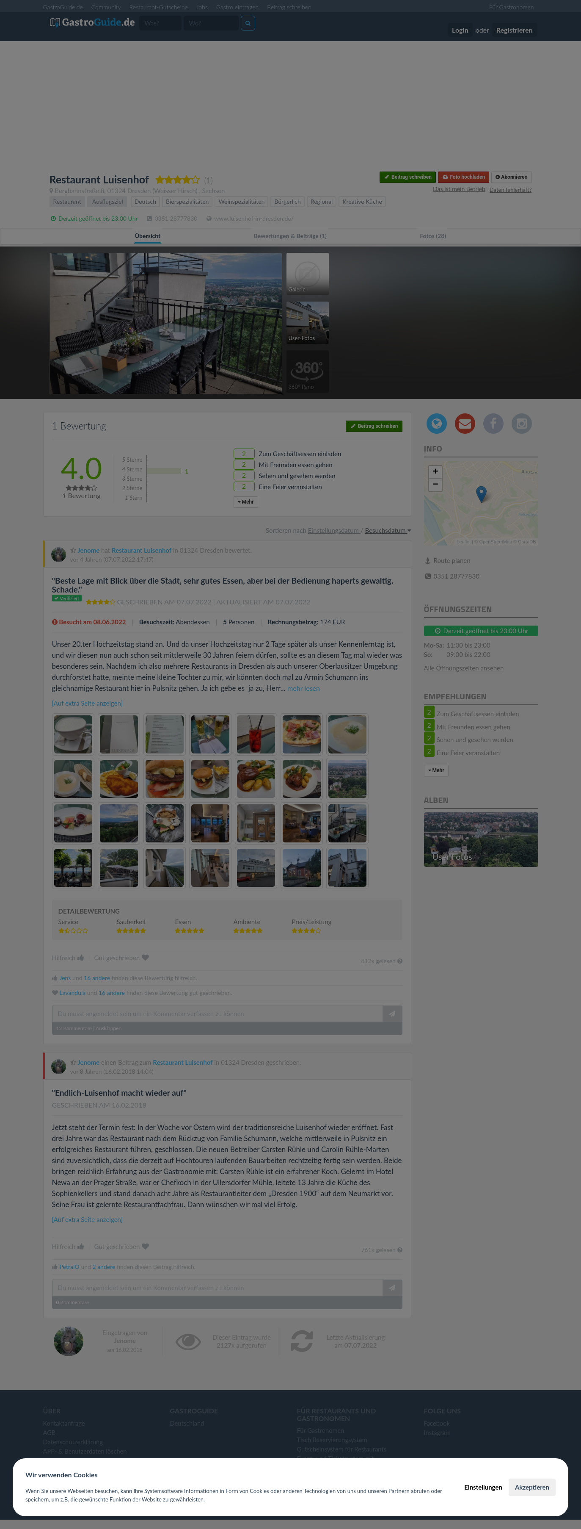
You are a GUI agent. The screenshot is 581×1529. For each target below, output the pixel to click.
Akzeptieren (532, 1487)
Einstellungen (483, 1487)
